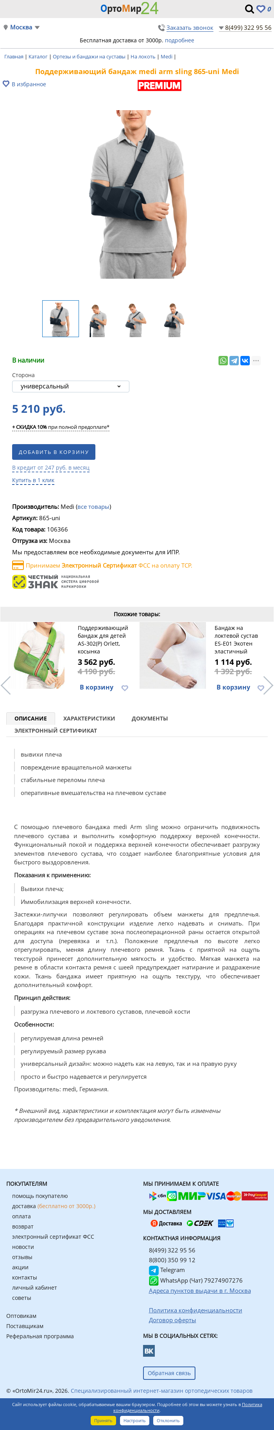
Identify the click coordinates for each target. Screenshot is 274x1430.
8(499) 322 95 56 (248, 27)
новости (23, 1246)
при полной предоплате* (60, 427)
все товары (93, 506)
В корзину (96, 687)
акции (20, 1267)
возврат (23, 1226)
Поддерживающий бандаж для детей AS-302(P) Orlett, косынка (103, 639)
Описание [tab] (30, 718)
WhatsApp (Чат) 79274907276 (196, 1280)
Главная (14, 56)
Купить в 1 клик (33, 480)
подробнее (179, 40)
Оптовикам (21, 1315)
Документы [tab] (150, 718)
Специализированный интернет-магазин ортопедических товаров (162, 1390)
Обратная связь (169, 1373)
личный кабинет (34, 1287)
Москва (21, 27)
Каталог (39, 56)
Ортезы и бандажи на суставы (90, 56)
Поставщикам (24, 1326)
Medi (167, 56)
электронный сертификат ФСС (53, 1236)
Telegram (167, 1270)
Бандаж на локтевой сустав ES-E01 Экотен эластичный (236, 639)
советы (21, 1297)
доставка (53, 1206)
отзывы (22, 1257)
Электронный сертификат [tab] (55, 730)
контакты (24, 1277)
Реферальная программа (40, 1336)
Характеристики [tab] (89, 718)
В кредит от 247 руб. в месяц (51, 467)
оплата (21, 1216)
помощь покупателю (40, 1196)
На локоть (144, 56)
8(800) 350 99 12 (172, 1260)
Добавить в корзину (54, 451)
